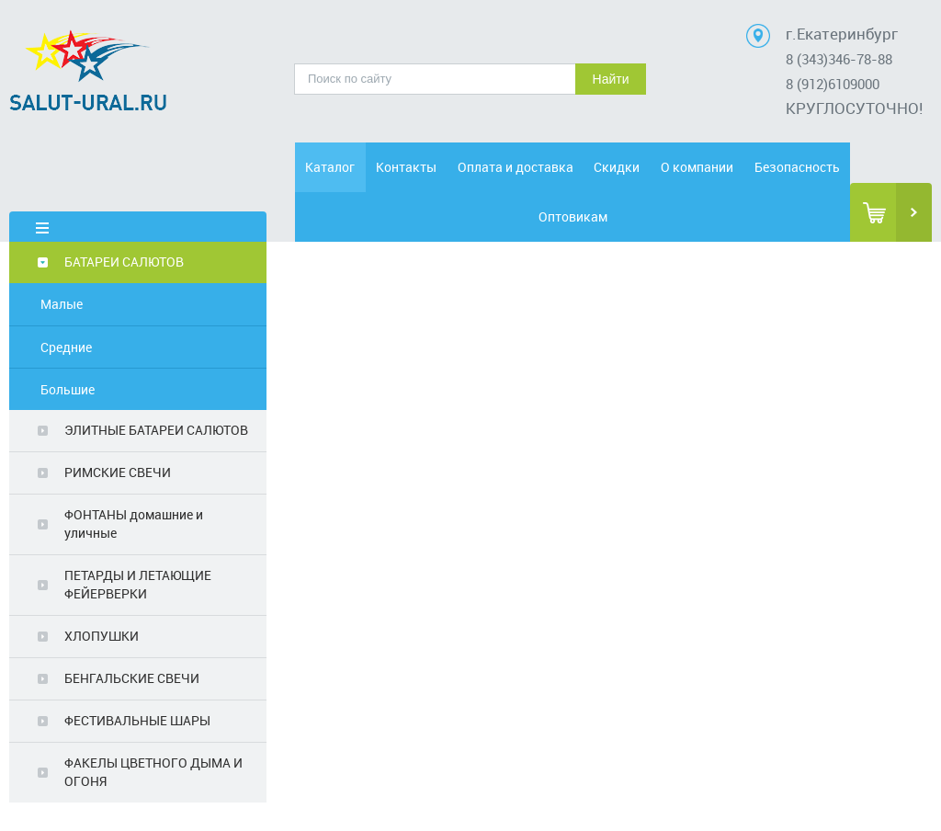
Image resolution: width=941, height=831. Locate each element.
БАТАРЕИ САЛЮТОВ (124, 261)
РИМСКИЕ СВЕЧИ (117, 472)
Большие (67, 389)
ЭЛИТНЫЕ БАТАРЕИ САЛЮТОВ (156, 429)
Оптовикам (573, 216)
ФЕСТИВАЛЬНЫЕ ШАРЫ (137, 720)
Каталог (330, 167)
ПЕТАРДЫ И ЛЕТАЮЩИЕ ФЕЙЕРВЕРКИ (137, 584)
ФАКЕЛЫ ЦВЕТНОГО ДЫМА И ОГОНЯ (153, 772)
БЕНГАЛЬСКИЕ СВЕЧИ (131, 678)
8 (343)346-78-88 (839, 59)
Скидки (617, 167)
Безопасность (797, 167)
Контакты (406, 167)
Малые (61, 304)
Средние (66, 347)
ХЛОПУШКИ (101, 635)
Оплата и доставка (515, 167)
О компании (697, 167)
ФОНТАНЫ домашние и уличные (133, 523)
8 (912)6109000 (832, 83)
